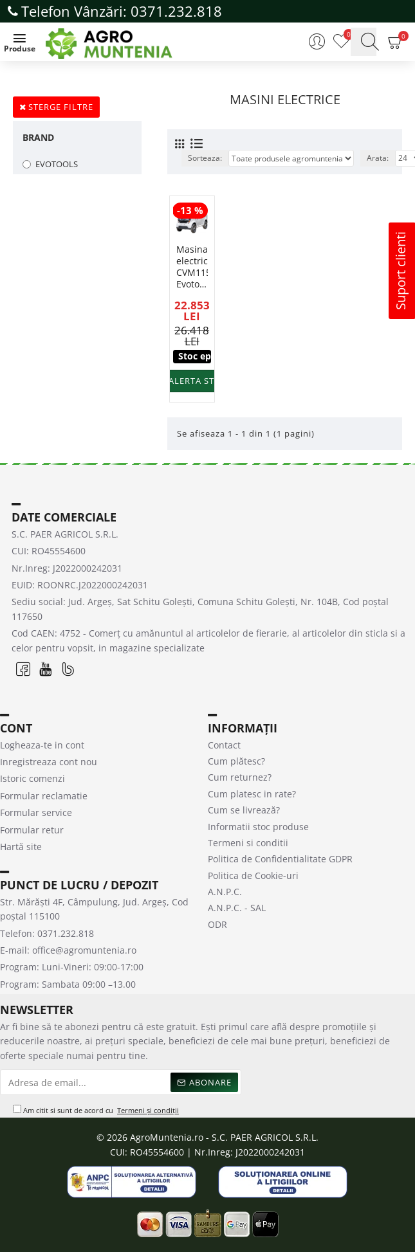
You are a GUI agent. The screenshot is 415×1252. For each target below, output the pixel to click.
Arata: (378, 157)
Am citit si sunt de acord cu (97, 1110)
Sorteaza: (205, 157)
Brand (38, 137)
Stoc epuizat (194, 356)
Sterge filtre (60, 107)
